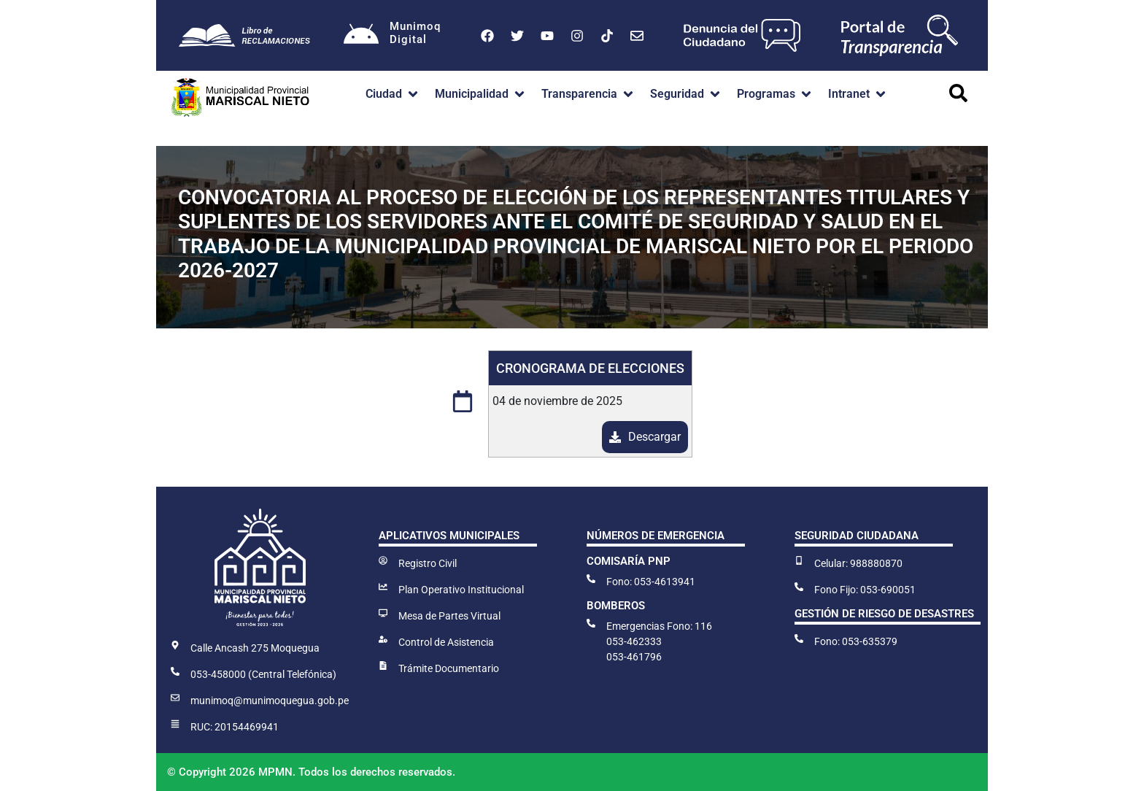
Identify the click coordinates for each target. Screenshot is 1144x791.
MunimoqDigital (415, 33)
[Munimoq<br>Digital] (361, 36)
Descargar (654, 437)
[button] (393, 94)
